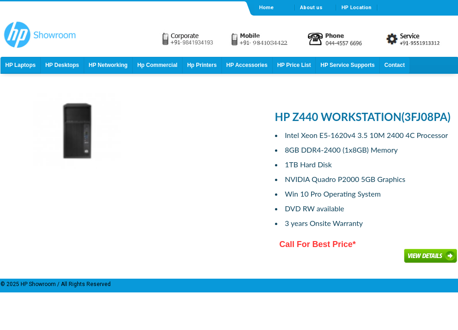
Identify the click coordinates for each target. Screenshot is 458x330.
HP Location (356, 8)
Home (266, 8)
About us (311, 8)
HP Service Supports (347, 65)
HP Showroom (37, 284)
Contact (394, 65)
